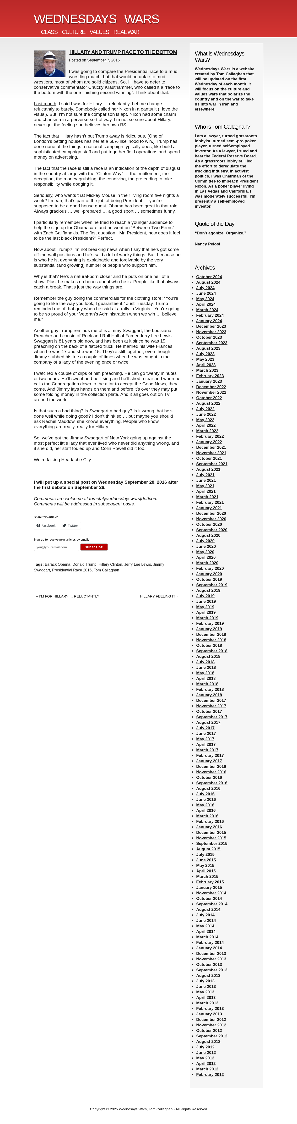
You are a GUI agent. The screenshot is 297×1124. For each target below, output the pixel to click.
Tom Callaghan (106, 570)
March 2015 (207, 876)
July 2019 (205, 596)
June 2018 (206, 667)
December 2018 (211, 634)
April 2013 (206, 997)
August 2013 (208, 975)
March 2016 (207, 816)
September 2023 (211, 343)
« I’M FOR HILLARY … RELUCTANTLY (67, 596)
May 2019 (205, 607)
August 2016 (208, 788)
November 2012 (211, 1025)
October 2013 (209, 964)
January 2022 (209, 442)
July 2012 (205, 1047)
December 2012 (211, 1019)
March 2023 (207, 370)
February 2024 (210, 315)
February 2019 (210, 623)
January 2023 (209, 381)
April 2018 (206, 678)
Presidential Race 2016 (72, 570)
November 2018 (211, 640)
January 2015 (209, 887)
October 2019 (209, 579)
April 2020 (206, 557)
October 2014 (209, 898)
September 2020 (211, 530)
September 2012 (211, 1036)
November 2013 (211, 959)
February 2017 (210, 755)
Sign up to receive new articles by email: (61, 539)
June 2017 (206, 733)
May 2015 (205, 865)
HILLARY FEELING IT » (159, 596)
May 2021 (205, 486)
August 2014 (208, 909)
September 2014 (211, 904)
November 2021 (211, 453)
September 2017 (211, 717)
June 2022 (206, 414)
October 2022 (209, 398)
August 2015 (208, 849)
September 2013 (211, 970)
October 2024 (209, 277)
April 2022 (206, 425)
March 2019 (207, 618)
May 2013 (205, 992)
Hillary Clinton (110, 564)
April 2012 (206, 1063)
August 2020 (208, 535)
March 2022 (207, 431)
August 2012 (208, 1041)
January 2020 (209, 574)
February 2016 (210, 821)
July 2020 (205, 541)
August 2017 (208, 722)
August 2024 (208, 282)
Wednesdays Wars (96, 19)
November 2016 (211, 772)
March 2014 (207, 937)
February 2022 (210, 436)
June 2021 (206, 480)
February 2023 (210, 376)
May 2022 (205, 420)
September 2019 (211, 585)
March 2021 (207, 497)
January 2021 (209, 508)
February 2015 (210, 882)
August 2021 (208, 469)
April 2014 (206, 931)
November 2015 (211, 838)
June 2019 (206, 601)
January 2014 (209, 948)
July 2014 (205, 915)
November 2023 (211, 332)
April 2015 (206, 871)
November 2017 (211, 706)
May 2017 (205, 739)
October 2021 (209, 458)
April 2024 (206, 304)
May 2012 (205, 1058)
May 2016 (205, 805)
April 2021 (206, 491)
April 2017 (206, 744)
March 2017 (207, 750)
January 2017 (209, 761)
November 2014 (211, 893)
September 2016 (211, 783)
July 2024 (205, 288)
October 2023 (209, 337)
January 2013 (209, 1014)
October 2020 (209, 524)
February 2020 (210, 568)
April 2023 (206, 365)
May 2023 (205, 359)
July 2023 (205, 354)
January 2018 (209, 695)
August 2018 (208, 656)
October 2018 (209, 645)
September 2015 (211, 843)
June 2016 (206, 799)
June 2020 (206, 546)
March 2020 (207, 563)
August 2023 (208, 348)
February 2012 (210, 1074)
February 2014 (210, 942)
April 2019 (206, 612)
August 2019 (208, 590)
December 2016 (211, 766)
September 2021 (211, 464)
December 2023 (211, 326)
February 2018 (210, 689)
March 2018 (207, 684)
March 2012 (207, 1069)
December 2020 (211, 513)
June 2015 (206, 860)
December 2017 (211, 700)
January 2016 (209, 827)
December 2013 (211, 953)
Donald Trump (84, 564)
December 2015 (211, 832)
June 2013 (206, 986)
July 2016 (205, 794)
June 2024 (206, 293)
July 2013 (205, 981)
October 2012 (209, 1030)
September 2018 (211, 651)
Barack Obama (57, 564)
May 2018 (205, 673)
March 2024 (207, 310)
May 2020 (205, 552)
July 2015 (205, 854)
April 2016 (206, 810)
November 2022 (211, 392)
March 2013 (207, 1003)
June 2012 (206, 1052)
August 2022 (208, 403)
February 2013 (210, 1008)
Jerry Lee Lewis (137, 564)
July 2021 (205, 475)
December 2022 (211, 387)
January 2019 (209, 629)
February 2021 (210, 502)
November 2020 (211, 519)
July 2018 (205, 662)
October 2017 (209, 711)
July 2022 (205, 409)
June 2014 (206, 920)
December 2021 (211, 447)
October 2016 (209, 777)
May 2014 (205, 926)
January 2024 (209, 321)
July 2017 (205, 728)
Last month (45, 103)
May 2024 (205, 299)
